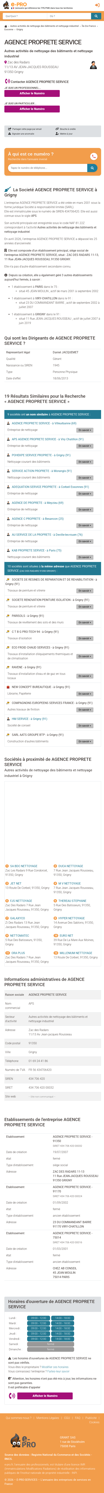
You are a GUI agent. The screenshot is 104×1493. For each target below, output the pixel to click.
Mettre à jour (64, 134)
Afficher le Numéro (32, 93)
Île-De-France (89, 26)
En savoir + (85, 430)
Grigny (19, 29)
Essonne (8, 29)
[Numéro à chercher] (47, 168)
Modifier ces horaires (55, 1367)
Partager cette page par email (25, 129)
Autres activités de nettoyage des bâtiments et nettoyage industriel (44, 26)
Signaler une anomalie (21, 134)
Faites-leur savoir (58, 1371)
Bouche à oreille (66, 129)
